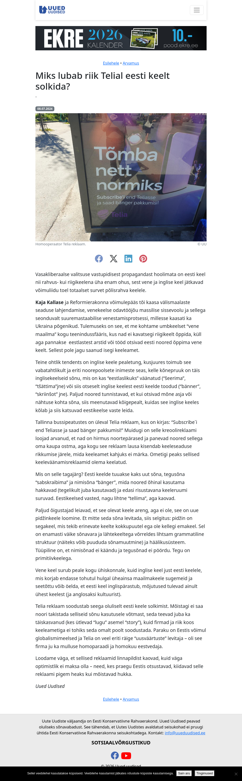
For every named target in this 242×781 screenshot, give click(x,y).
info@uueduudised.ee (185, 733)
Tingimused (205, 773)
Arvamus (131, 63)
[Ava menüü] (197, 10)
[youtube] (126, 756)
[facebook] (99, 260)
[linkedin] (128, 260)
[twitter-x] (114, 260)
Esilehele (111, 63)
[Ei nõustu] (235, 773)
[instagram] (143, 260)
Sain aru (184, 773)
